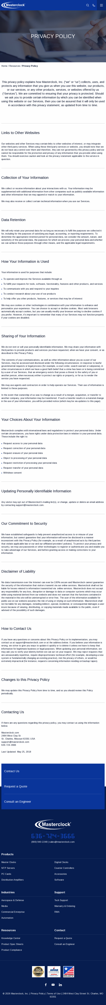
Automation (7, 918)
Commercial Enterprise (13, 912)
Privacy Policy (30, 66)
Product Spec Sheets (12, 944)
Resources (14, 66)
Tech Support (61, 900)
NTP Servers (8, 868)
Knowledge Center (10, 938)
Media (4, 906)
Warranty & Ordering (64, 906)
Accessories (60, 874)
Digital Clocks (61, 862)
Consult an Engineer (64, 944)
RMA (56, 912)
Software (59, 880)
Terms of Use (54, 993)
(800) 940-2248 (39, 842)
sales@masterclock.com (62, 842)
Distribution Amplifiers (12, 880)
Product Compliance (11, 950)
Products (7, 854)
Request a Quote (63, 938)
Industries (8, 892)
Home (4, 66)
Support (59, 892)
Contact (59, 930)
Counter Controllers (64, 868)
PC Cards (6, 874)
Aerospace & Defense (12, 900)
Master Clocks (8, 862)
